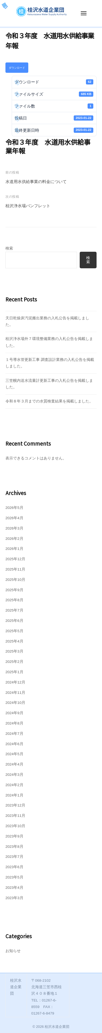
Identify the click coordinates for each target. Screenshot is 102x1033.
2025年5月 (14, 631)
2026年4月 (14, 518)
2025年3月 (14, 651)
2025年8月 (14, 600)
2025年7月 (14, 610)
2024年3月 (14, 775)
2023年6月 (14, 867)
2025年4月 (14, 641)
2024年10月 (15, 703)
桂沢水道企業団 (57, 1027)
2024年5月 (14, 754)
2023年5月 (14, 877)
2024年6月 (14, 744)
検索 (9, 248)
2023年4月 (14, 888)
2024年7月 (14, 734)
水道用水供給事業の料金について (36, 181)
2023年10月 (15, 826)
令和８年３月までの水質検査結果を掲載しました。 (49, 401)
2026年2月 (14, 539)
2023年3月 (14, 898)
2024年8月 (14, 723)
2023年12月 (15, 805)
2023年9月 (14, 836)
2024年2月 (14, 785)
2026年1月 (14, 549)
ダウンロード (17, 67)
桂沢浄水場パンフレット (27, 205)
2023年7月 (14, 857)
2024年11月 (15, 693)
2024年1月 (14, 795)
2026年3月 (14, 528)
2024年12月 (15, 682)
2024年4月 (14, 764)
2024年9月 (14, 713)
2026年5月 (14, 508)
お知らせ (13, 951)
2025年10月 (15, 580)
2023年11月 (15, 816)
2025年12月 (15, 559)
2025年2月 (14, 662)
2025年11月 (15, 569)
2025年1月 (14, 672)
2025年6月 (14, 621)
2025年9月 (14, 590)
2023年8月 (14, 847)
